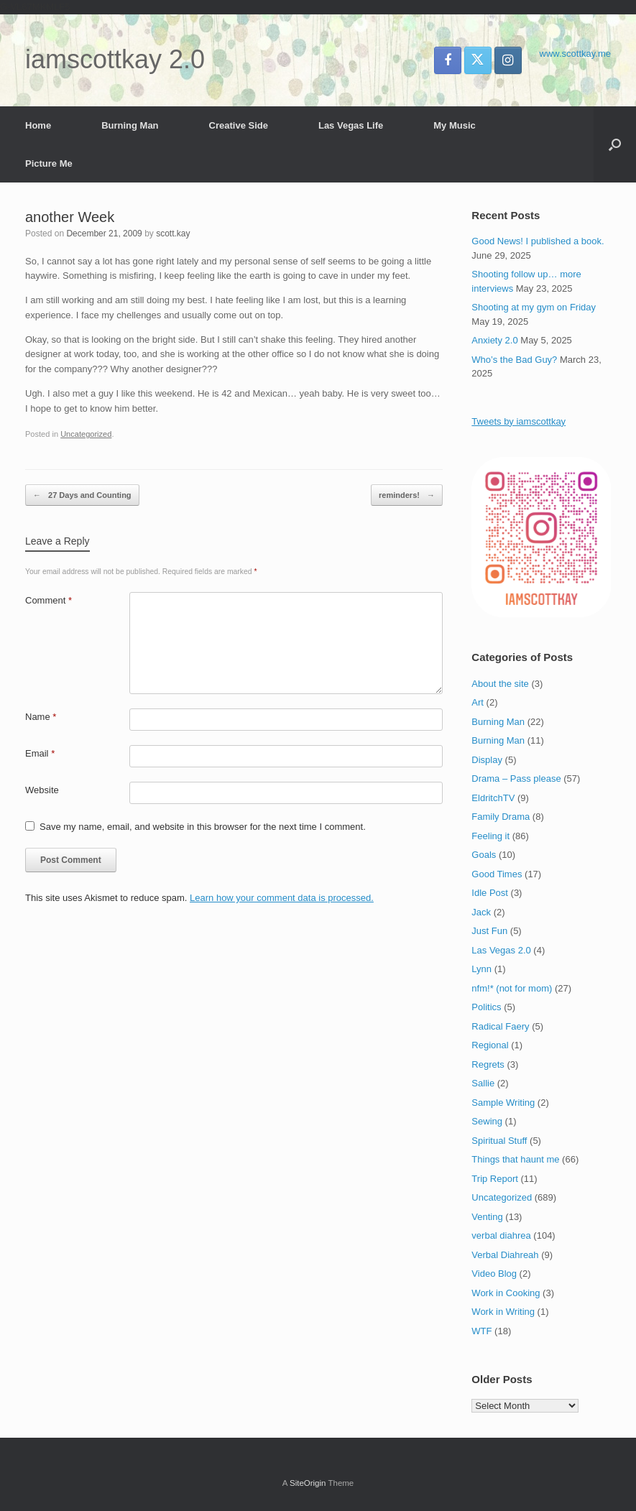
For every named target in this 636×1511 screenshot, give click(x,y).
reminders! (407, 495)
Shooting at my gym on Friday (533, 307)
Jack (481, 912)
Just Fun (489, 930)
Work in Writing (503, 1311)
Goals (483, 854)
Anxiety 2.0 (494, 340)
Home (38, 125)
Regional (489, 1045)
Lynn (481, 969)
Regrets (487, 1064)
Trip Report (494, 1178)
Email (40, 753)
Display (486, 759)
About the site (500, 683)
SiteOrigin (308, 1483)
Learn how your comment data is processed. (282, 897)
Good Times (496, 874)
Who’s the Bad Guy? (514, 359)
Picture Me (49, 163)
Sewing (486, 1121)
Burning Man (129, 125)
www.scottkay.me (575, 53)
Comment (48, 600)
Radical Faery (500, 1026)
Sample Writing (503, 1102)
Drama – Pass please (516, 778)
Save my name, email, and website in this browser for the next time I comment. (203, 826)
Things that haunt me (515, 1159)
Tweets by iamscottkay (518, 421)
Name (40, 716)
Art (477, 702)
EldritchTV (493, 798)
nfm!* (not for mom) (511, 988)
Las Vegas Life (350, 125)
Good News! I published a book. (537, 241)
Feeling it (490, 836)
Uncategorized (85, 434)
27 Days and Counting (82, 495)
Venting (486, 1216)
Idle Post (489, 892)
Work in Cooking (505, 1293)
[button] (615, 144)
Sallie (482, 1083)
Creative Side (238, 125)
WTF (481, 1331)
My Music (454, 125)
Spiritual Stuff (499, 1140)
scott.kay (173, 233)
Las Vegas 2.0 (500, 950)
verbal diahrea (500, 1235)
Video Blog (494, 1273)
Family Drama (500, 816)
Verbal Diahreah (504, 1254)
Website (42, 790)
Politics (486, 1007)
